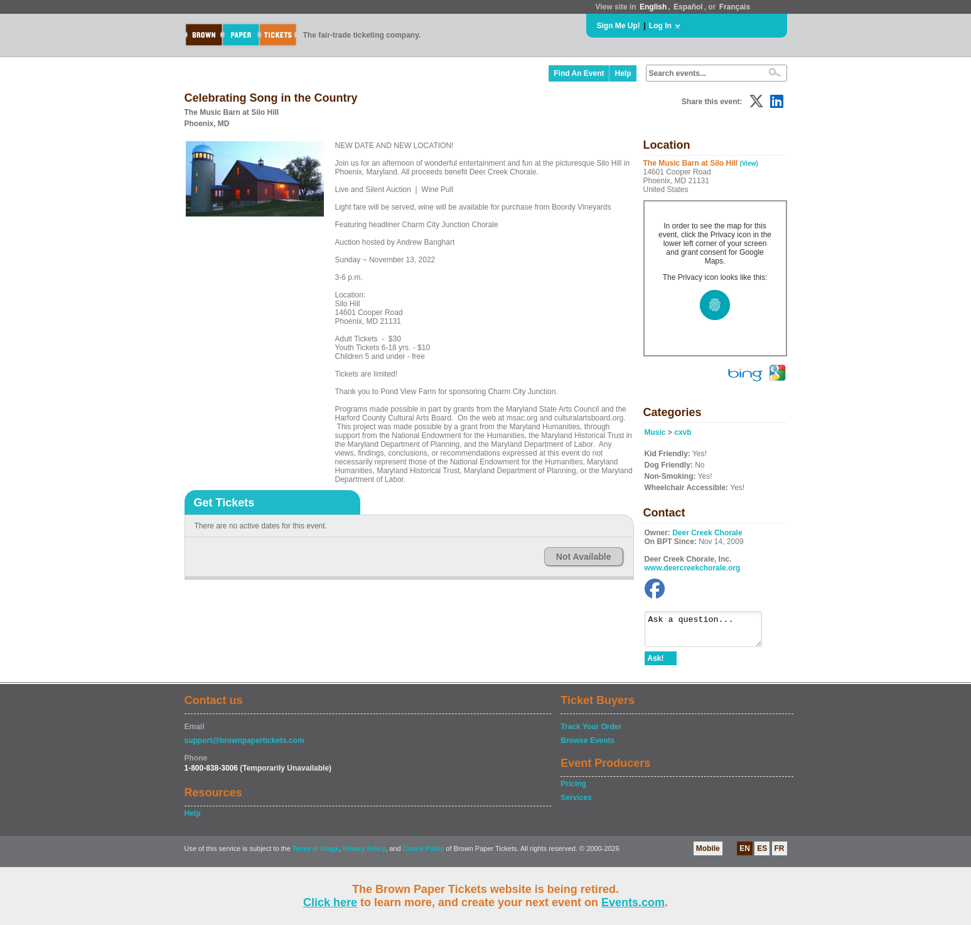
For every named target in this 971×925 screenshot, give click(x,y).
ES (762, 854)
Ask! (656, 664)
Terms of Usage (315, 854)
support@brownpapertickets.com (244, 746)
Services (576, 803)
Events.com (633, 902)
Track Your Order (591, 732)
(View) (749, 163)
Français (734, 7)
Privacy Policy (364, 854)
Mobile (708, 854)
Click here (330, 902)
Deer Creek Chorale (707, 532)
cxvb (682, 432)
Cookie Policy (423, 854)
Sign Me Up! (618, 25)
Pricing (573, 789)
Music (655, 432)
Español (688, 7)
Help (622, 73)
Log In (660, 25)
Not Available (583, 557)
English (653, 7)
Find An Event (579, 73)
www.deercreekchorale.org (693, 568)
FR (780, 854)
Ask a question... (710, 632)
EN (744, 854)
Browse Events (587, 746)
